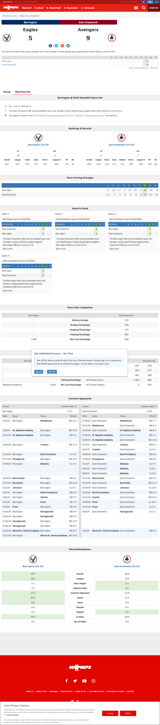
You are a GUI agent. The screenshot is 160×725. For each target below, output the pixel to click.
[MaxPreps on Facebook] (144, 2)
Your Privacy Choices (115, 691)
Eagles (30, 29)
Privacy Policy (66, 691)
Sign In (39, 372)
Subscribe (53, 691)
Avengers (88, 29)
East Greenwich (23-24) (121, 144)
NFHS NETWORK (30, 2)
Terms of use (80, 691)
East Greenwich (88, 22)
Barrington (30, 22)
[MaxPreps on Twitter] (150, 2)
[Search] (144, 8)
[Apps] (136, 8)
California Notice (96, 691)
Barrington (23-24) (38, 144)
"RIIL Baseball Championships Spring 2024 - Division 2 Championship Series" (69, 115)
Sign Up (52, 372)
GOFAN (18, 2)
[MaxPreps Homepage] (80, 668)
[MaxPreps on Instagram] (156, 2)
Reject (128, 713)
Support (130, 691)
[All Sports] (98, 8)
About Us (30, 691)
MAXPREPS (8, 2)
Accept (110, 713)
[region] (80, 713)
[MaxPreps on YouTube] (84, 681)
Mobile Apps (41, 691)
